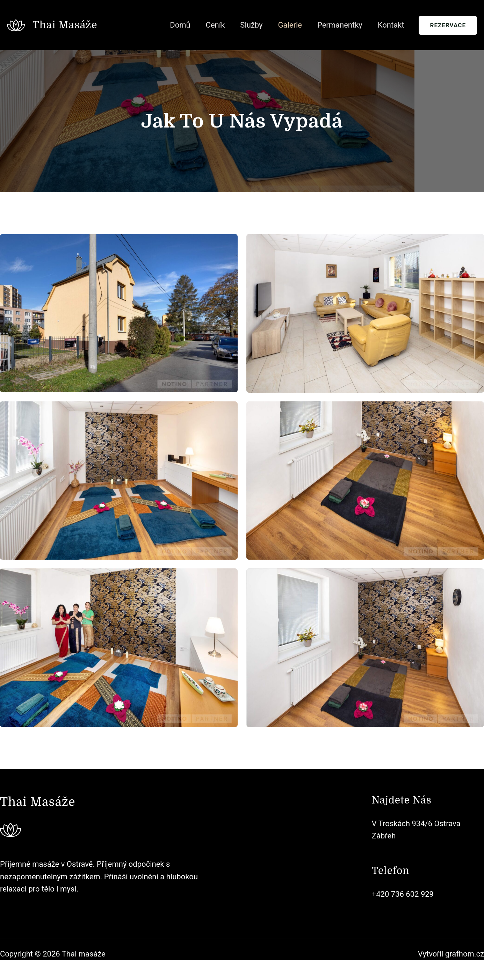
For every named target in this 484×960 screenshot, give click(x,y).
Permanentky (339, 25)
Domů (180, 25)
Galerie (290, 25)
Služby (251, 25)
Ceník (215, 25)
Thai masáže (64, 25)
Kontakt (391, 25)
